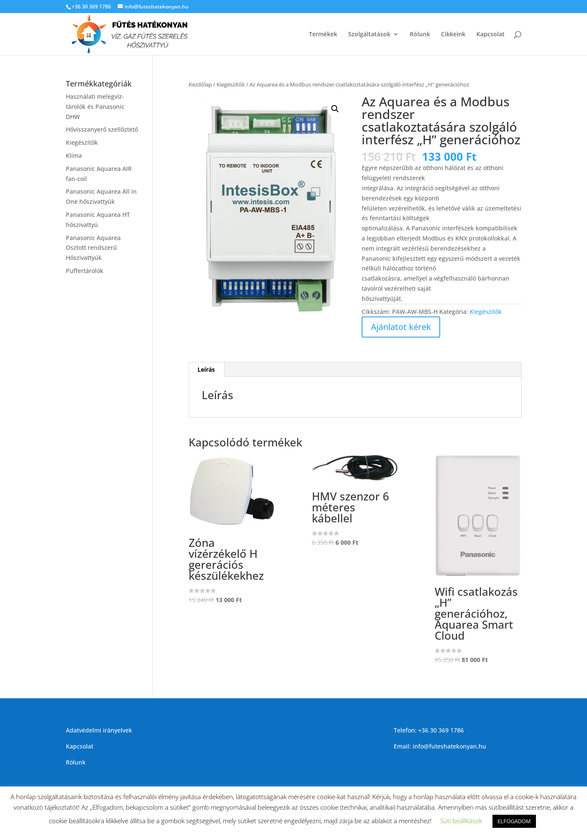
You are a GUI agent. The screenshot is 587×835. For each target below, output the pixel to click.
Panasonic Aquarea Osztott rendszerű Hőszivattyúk (93, 248)
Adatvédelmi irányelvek (99, 730)
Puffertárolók (84, 271)
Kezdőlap (200, 84)
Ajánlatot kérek (401, 326)
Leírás (206, 369)
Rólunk (420, 34)
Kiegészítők (230, 84)
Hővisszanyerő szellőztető (102, 129)
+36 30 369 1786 (91, 6)
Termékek (323, 34)
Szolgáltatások (369, 34)
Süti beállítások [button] (461, 820)
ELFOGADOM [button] (514, 821)
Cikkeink (453, 34)
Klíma (74, 155)
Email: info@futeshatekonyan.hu (440, 746)
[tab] (206, 369)
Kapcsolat (490, 34)
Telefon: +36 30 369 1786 (429, 730)
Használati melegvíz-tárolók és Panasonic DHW (95, 106)
